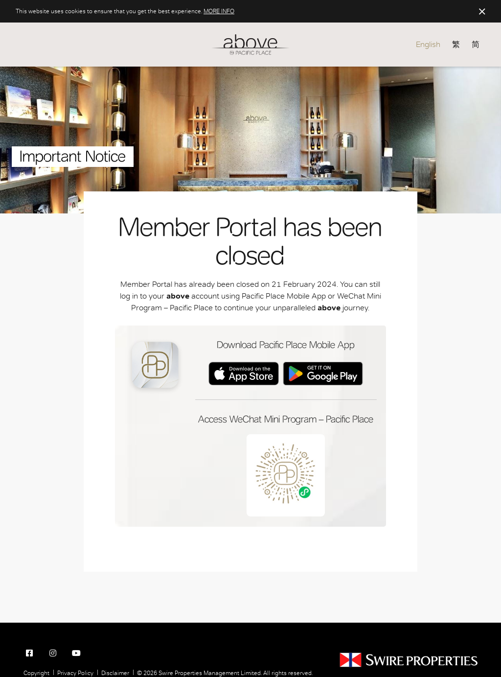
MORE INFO (219, 11)
